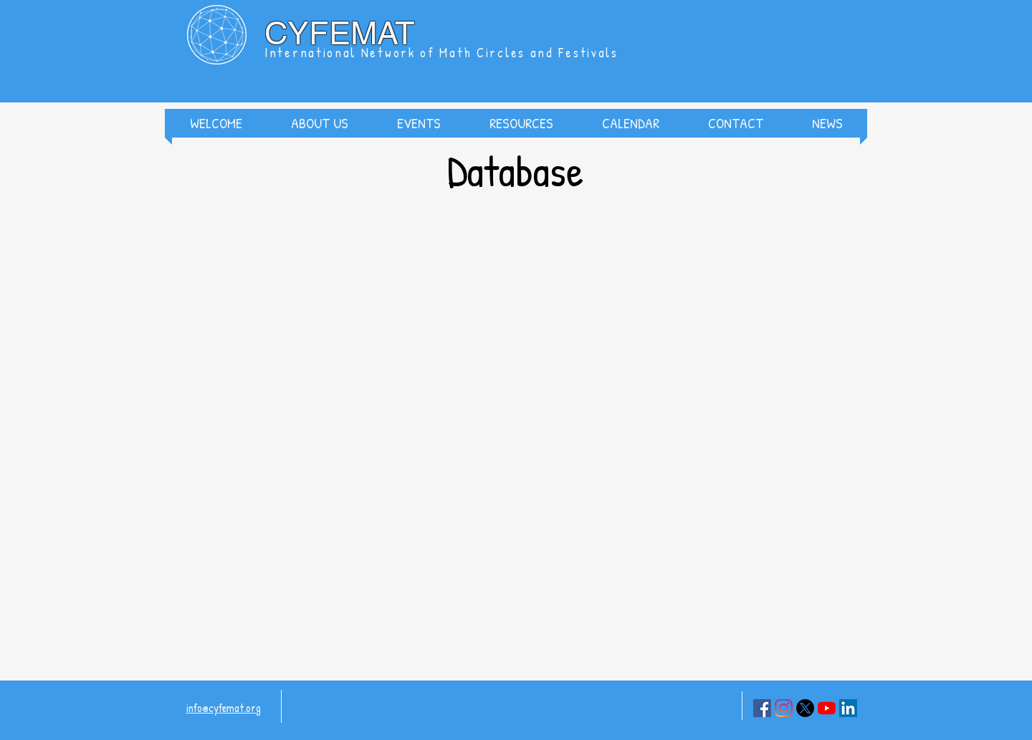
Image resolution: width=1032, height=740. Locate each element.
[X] (805, 708)
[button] (320, 123)
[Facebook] (762, 708)
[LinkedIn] (848, 708)
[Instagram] (784, 708)
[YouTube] (827, 708)
